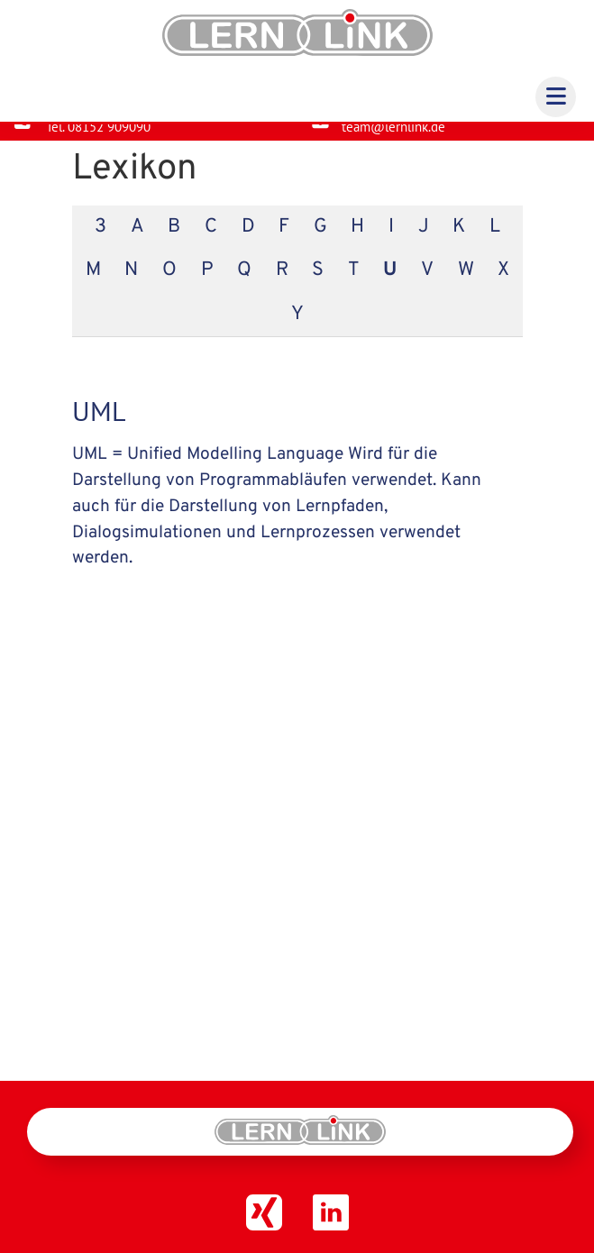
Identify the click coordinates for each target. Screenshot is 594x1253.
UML (99, 425)
